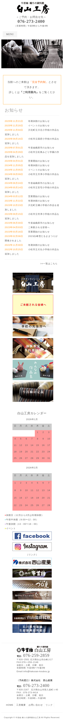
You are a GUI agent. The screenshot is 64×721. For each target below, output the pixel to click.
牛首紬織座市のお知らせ (41, 147)
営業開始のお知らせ (39, 161)
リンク (49, 705)
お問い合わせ (36, 705)
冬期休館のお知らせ (39, 121)
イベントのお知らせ (39, 125)
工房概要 (21, 705)
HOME (9, 705)
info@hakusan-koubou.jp (36, 671)
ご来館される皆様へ (39, 227)
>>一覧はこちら (49, 263)
